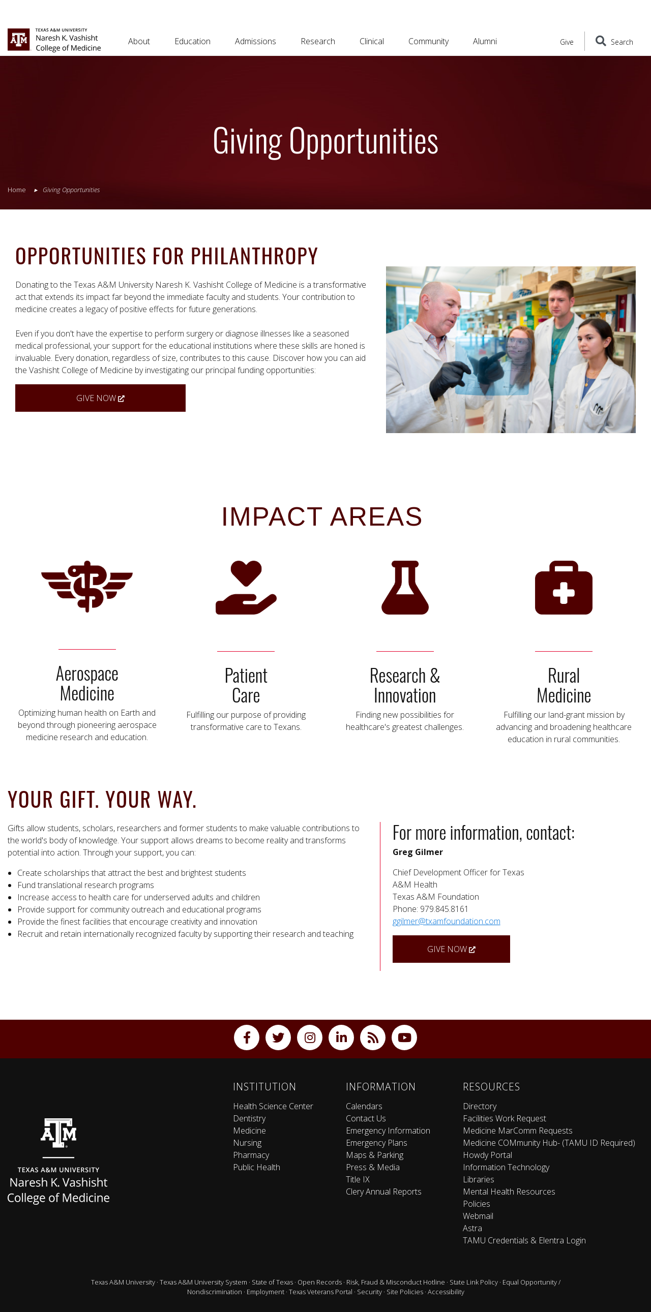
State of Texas (272, 1282)
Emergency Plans (376, 1142)
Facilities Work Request (504, 1118)
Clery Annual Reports (384, 1191)
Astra (472, 1228)
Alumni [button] (485, 41)
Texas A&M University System (203, 1282)
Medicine (249, 1130)
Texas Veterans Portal (320, 1291)
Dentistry (249, 1118)
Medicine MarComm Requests (518, 1130)
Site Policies (405, 1291)
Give (567, 42)
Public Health (256, 1167)
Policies (476, 1203)
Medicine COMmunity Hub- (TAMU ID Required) (549, 1142)
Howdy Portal (487, 1155)
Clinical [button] (372, 41)
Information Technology (506, 1167)
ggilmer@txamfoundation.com (446, 921)
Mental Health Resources (509, 1191)
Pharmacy (251, 1155)
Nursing (247, 1142)
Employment (265, 1291)
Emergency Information (388, 1130)
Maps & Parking (374, 1155)
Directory (479, 1106)
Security (369, 1291)
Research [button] (318, 41)
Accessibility (446, 1291)
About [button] (139, 41)
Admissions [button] (255, 41)
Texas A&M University (123, 1282)
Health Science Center (273, 1106)
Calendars (364, 1106)
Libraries (478, 1179)
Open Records (320, 1282)
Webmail (478, 1216)
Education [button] (192, 41)
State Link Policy (474, 1282)
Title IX (358, 1179)
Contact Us (366, 1118)
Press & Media (373, 1167)
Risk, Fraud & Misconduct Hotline (395, 1282)
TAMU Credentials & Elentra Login (524, 1240)
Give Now (100, 398)
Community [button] (428, 41)
